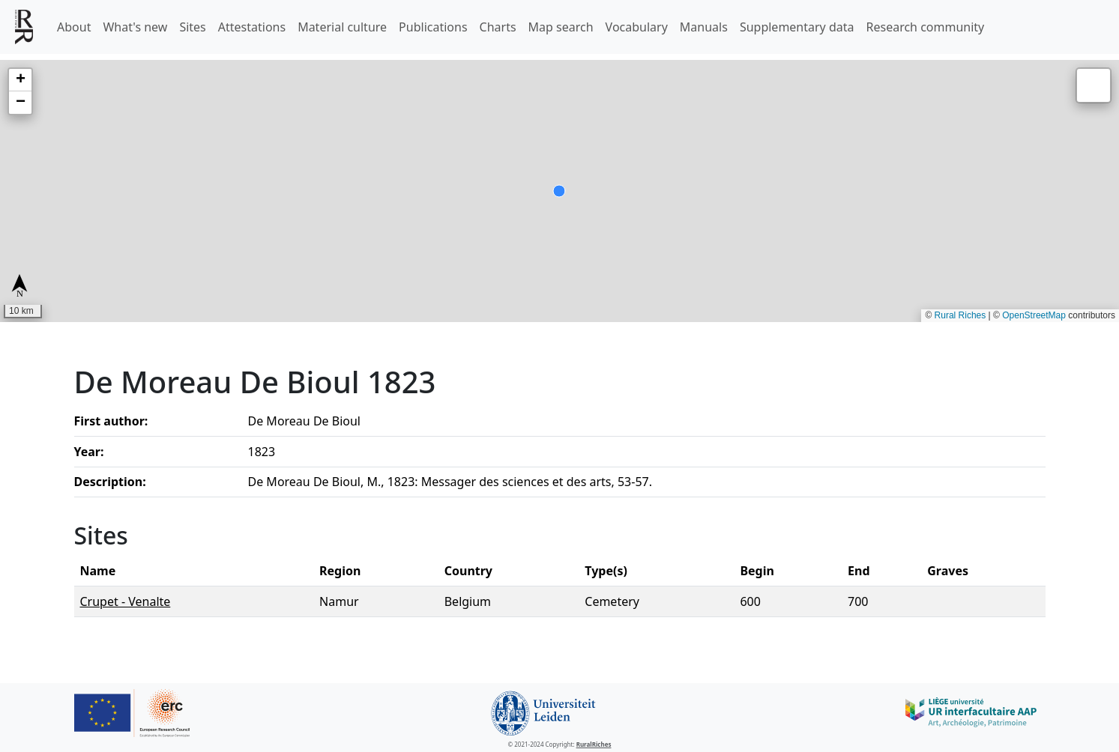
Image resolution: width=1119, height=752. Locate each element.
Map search (561, 27)
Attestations (252, 27)
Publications (433, 27)
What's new (135, 27)
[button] (20, 80)
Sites (192, 27)
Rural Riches (960, 315)
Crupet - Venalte (125, 601)
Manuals (704, 27)
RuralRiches (594, 744)
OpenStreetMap (1034, 315)
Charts (498, 27)
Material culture (342, 27)
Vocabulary (637, 27)
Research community (925, 27)
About (74, 27)
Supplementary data (797, 27)
